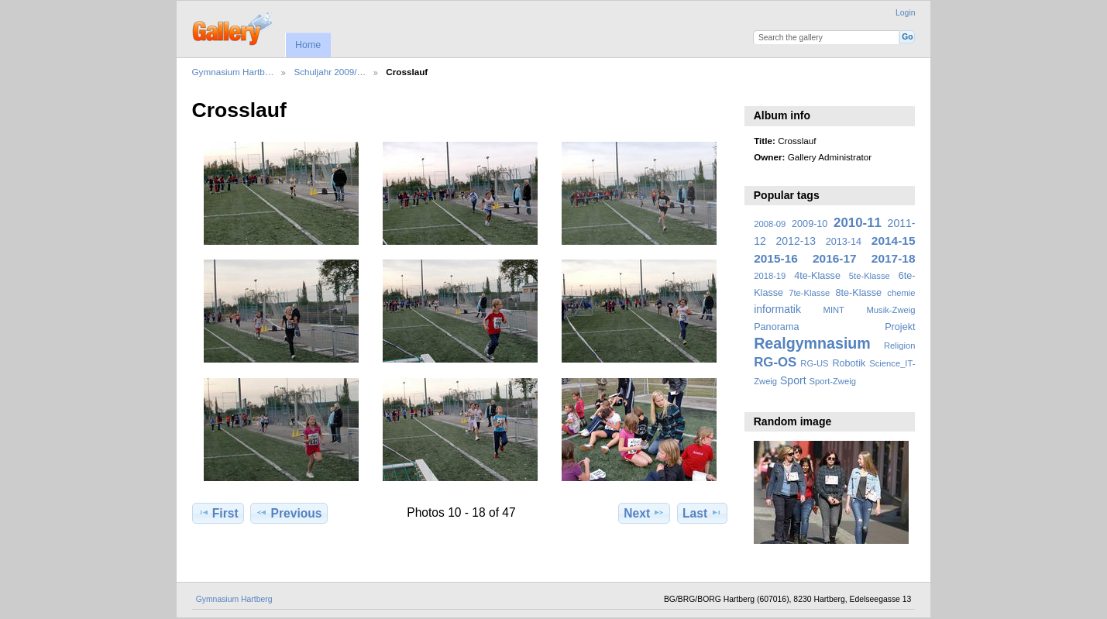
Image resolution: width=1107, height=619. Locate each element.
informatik (777, 309)
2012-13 (796, 241)
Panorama (776, 327)
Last (702, 513)
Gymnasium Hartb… (233, 72)
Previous (288, 513)
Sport (793, 380)
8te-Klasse (858, 292)
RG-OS (775, 362)
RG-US (814, 363)
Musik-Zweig (891, 310)
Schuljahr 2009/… (330, 72)
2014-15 (894, 240)
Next (644, 513)
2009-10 (809, 223)
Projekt (900, 327)
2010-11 (858, 222)
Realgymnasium (812, 343)
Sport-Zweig (832, 381)
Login (905, 13)
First (218, 513)
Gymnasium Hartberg (234, 599)
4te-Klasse (817, 275)
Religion (900, 345)
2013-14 (843, 241)
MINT (833, 310)
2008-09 (770, 224)
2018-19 (770, 275)
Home (308, 45)
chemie (901, 292)
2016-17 (835, 258)
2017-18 (894, 258)
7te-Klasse (809, 292)
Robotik (848, 363)
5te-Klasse (869, 275)
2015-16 (776, 258)
